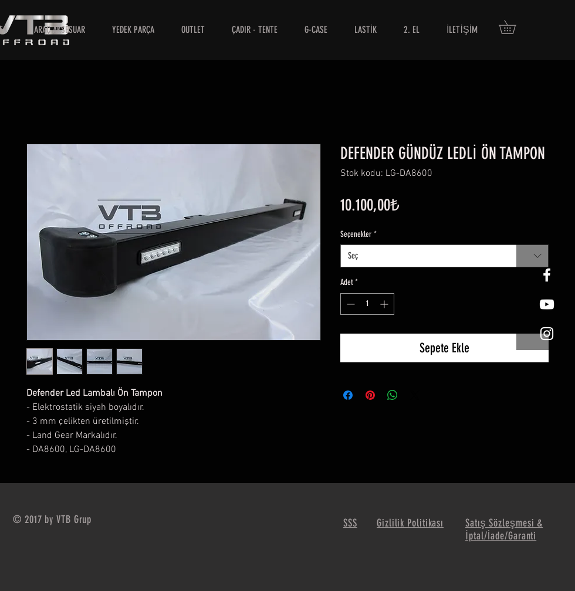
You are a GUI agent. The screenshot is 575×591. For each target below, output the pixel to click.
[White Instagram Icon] (547, 333)
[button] (514, 27)
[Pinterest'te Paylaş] (370, 395)
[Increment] (385, 304)
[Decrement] (349, 304)
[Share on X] (415, 395)
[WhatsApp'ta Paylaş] (392, 395)
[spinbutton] (367, 304)
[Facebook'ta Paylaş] (348, 395)
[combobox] (444, 255)
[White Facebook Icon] (547, 275)
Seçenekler (358, 234)
